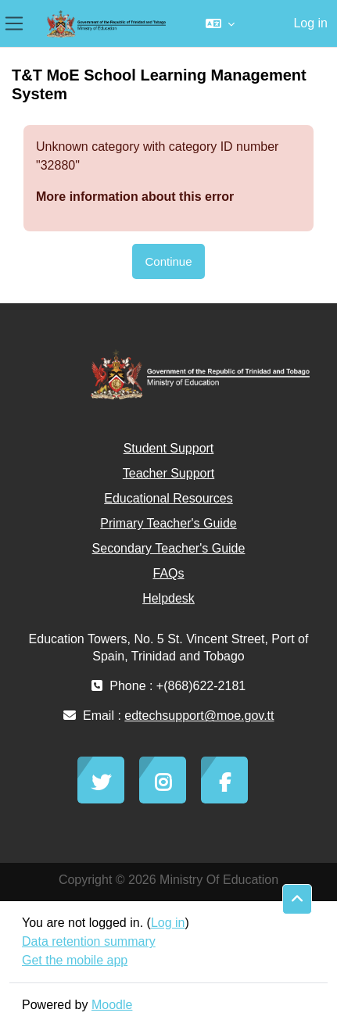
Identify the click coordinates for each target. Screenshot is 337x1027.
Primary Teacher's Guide (168, 523)
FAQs (168, 573)
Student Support (169, 448)
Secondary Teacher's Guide (169, 548)
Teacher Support (168, 473)
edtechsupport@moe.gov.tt (199, 715)
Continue (168, 261)
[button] (220, 23)
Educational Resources (168, 498)
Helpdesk (168, 598)
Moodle (111, 1004)
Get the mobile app (74, 960)
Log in (310, 23)
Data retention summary (89, 941)
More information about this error (135, 196)
